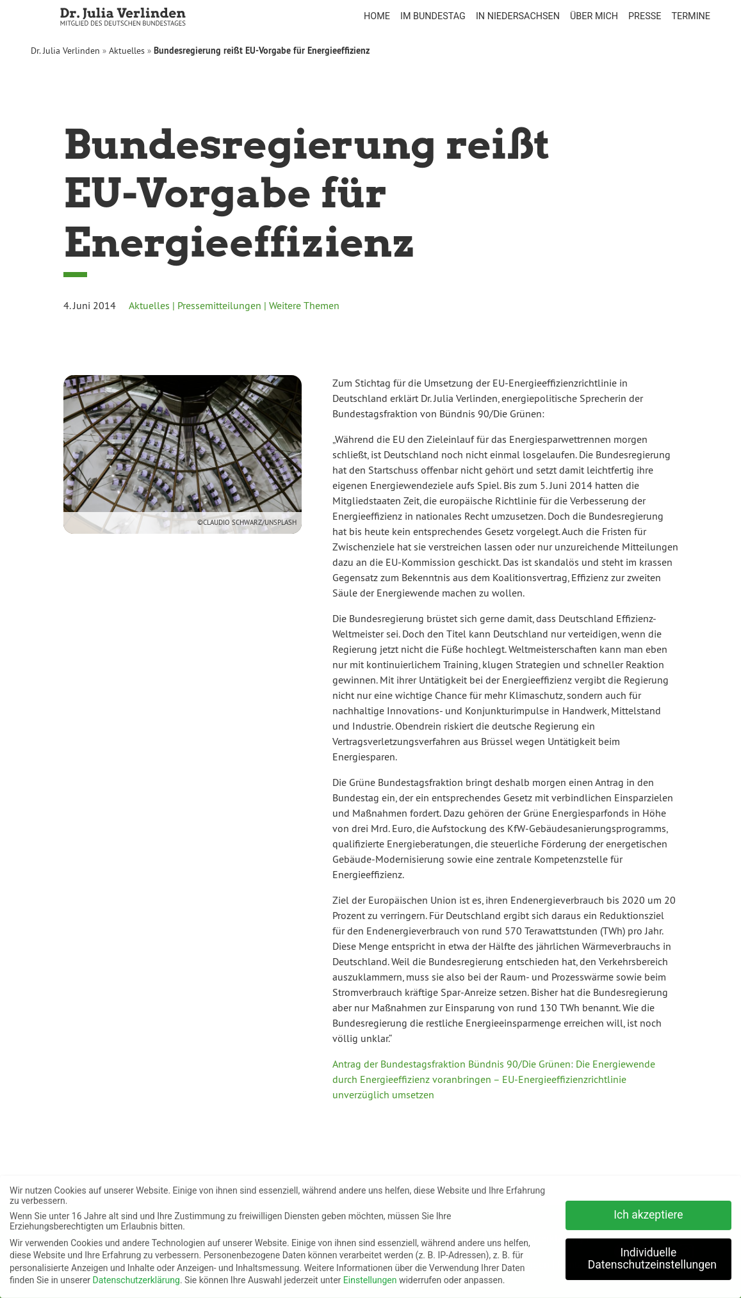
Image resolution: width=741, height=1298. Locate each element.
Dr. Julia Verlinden (65, 50)
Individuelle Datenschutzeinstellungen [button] (652, 1254)
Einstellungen (370, 1275)
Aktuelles (127, 50)
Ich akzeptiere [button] (648, 1209)
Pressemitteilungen (219, 305)
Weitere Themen (304, 305)
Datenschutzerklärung (136, 1275)
